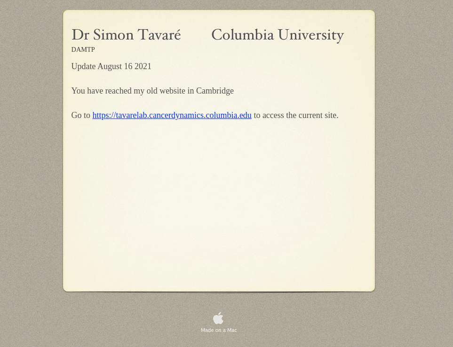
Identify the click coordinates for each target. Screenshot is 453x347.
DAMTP (83, 49)
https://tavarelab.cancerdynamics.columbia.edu (172, 115)
